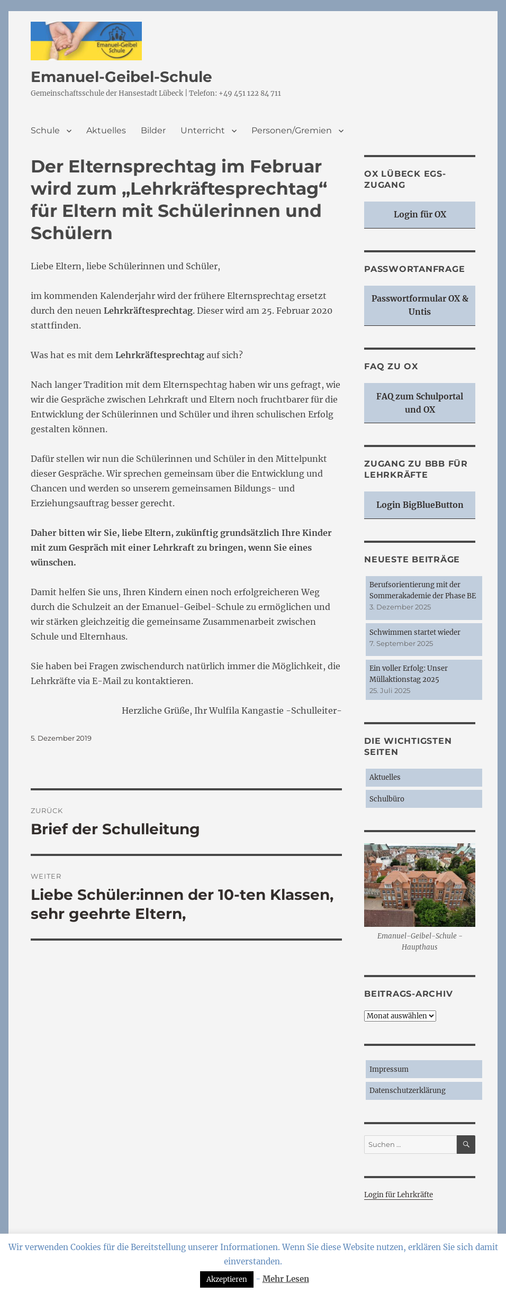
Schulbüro (386, 799)
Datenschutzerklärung (407, 1090)
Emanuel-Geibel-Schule (121, 77)
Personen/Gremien (291, 130)
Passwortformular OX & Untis (420, 305)
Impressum (389, 1069)
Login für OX (420, 214)
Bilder (153, 130)
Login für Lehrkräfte (398, 1194)
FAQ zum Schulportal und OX (419, 403)
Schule (45, 130)
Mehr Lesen (286, 1279)
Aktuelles (106, 130)
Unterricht (202, 130)
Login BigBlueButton (420, 505)
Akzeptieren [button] (226, 1279)
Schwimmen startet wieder (414, 632)
